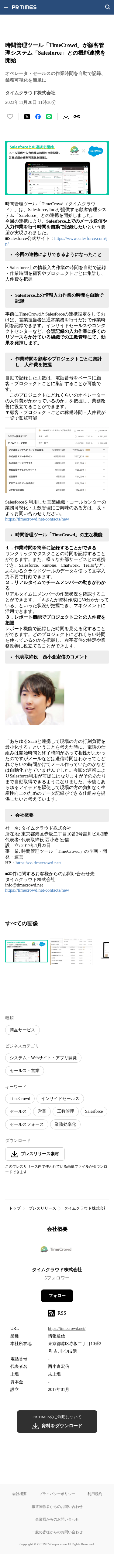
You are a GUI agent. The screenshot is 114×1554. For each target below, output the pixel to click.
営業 (42, 1111)
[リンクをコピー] (77, 116)
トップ (15, 1208)
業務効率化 (65, 1124)
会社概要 (19, 1493)
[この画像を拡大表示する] (26, 951)
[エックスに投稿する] (27, 116)
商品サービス (22, 1030)
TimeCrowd (20, 1098)
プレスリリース (42, 1208)
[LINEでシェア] (49, 116)
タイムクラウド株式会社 (86, 1208)
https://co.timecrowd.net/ (38, 862)
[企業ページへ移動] (57, 1251)
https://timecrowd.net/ (66, 1328)
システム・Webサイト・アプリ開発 (43, 1058)
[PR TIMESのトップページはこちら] (24, 7)
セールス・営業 (25, 1070)
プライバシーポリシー (57, 1493)
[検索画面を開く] (108, 7)
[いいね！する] (10, 116)
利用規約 (95, 1493)
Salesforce (94, 1111)
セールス (18, 1111)
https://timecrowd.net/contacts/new (37, 519)
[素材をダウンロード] (66, 116)
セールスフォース (27, 1124)
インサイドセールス (60, 1098)
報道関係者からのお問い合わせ (57, 1506)
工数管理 (65, 1111)
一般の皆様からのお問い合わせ (57, 1532)
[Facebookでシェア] (38, 116)
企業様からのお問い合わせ (57, 1519)
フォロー (57, 1295)
